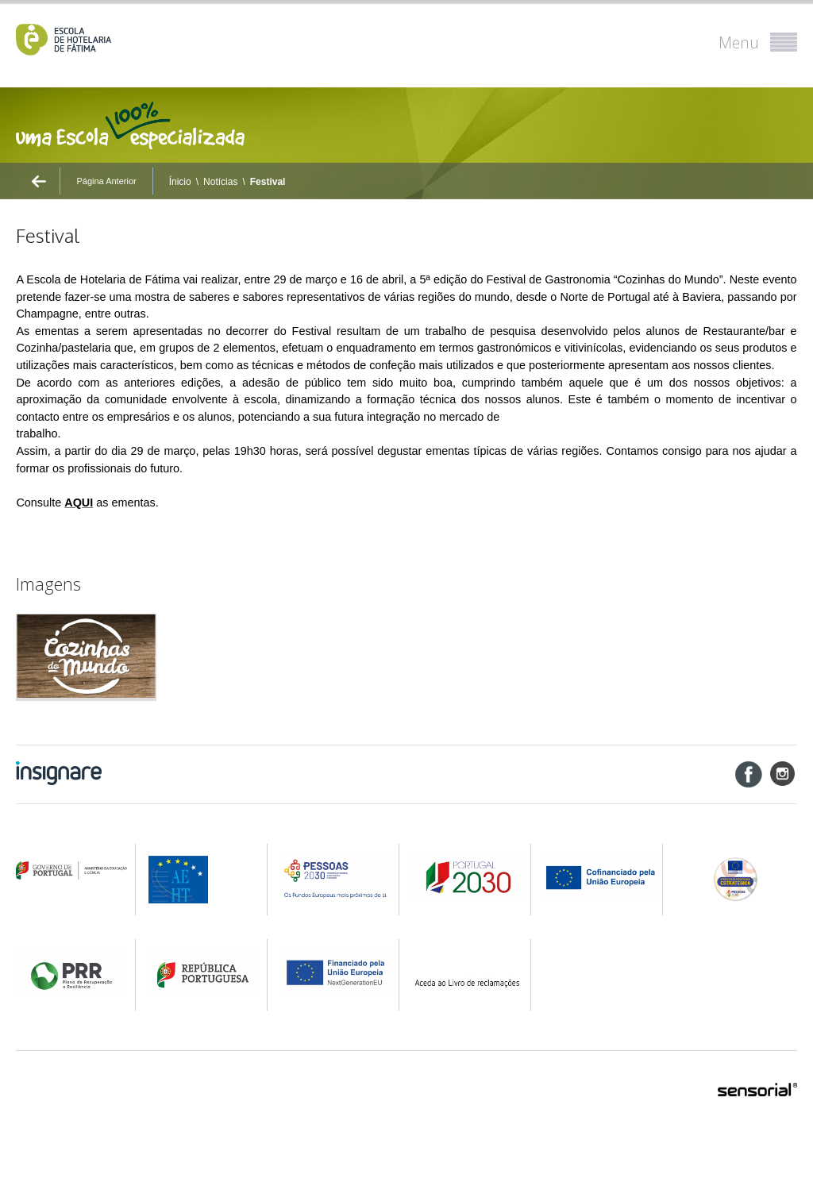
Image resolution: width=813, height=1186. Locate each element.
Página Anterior (106, 181)
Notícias (220, 181)
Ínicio (180, 181)
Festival (268, 181)
